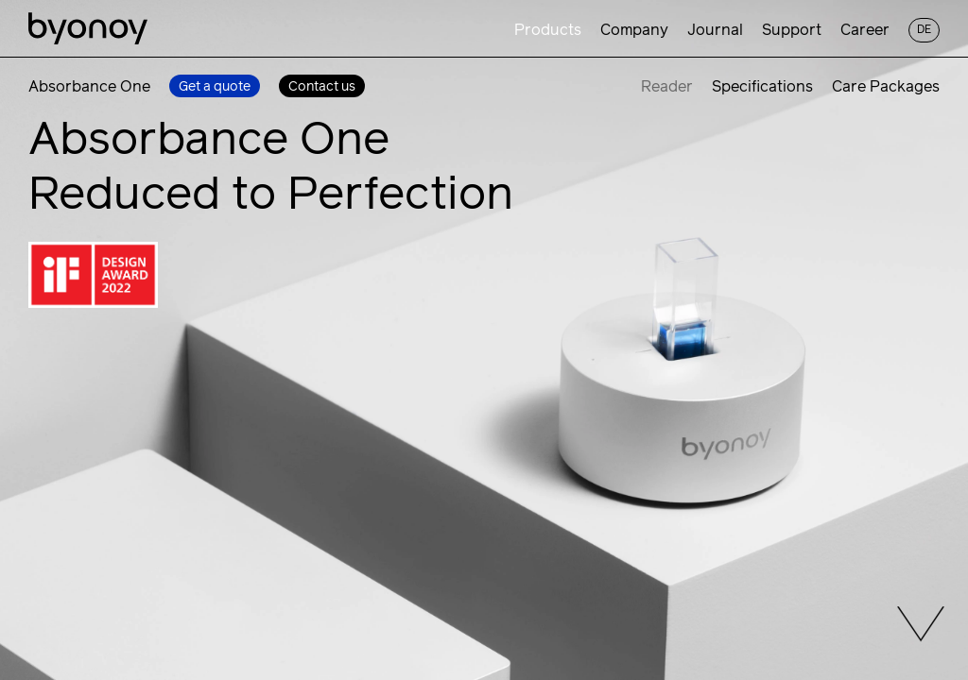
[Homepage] (87, 29)
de (924, 30)
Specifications (762, 86)
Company (634, 30)
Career (865, 30)
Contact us (321, 87)
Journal (715, 30)
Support (791, 30)
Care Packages (886, 86)
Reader (667, 86)
